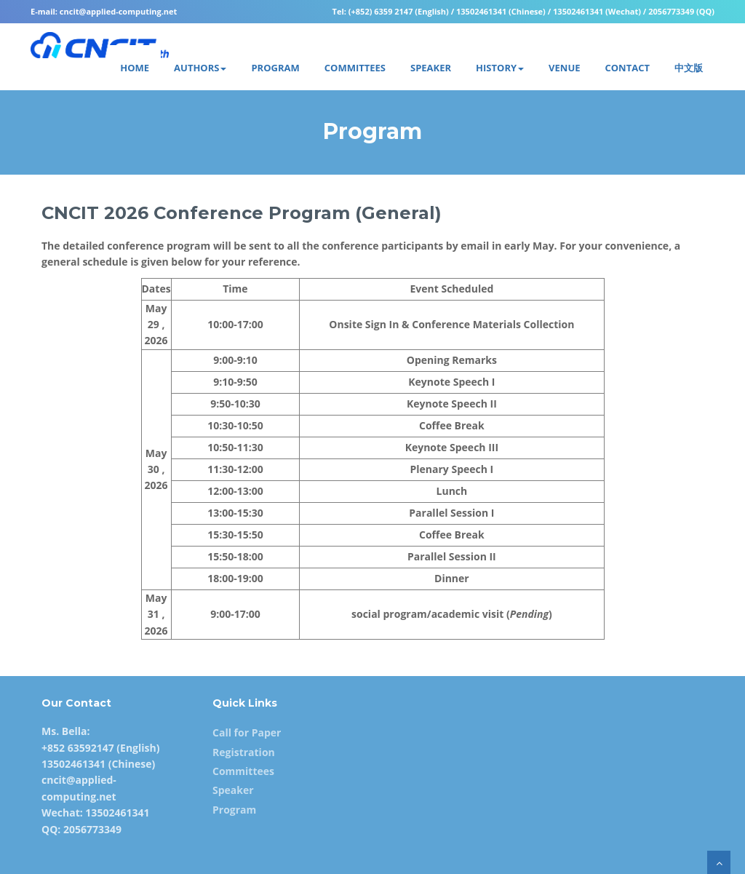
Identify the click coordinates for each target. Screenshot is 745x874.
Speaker (233, 790)
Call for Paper (246, 732)
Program (234, 810)
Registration (243, 752)
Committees (243, 771)
